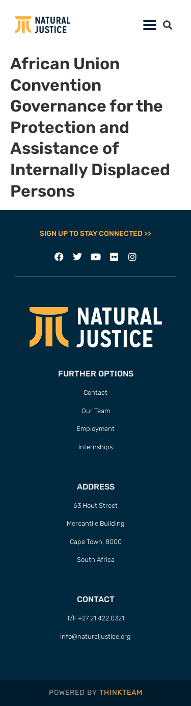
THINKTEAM (121, 692)
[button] (149, 24)
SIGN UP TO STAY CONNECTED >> (95, 233)
